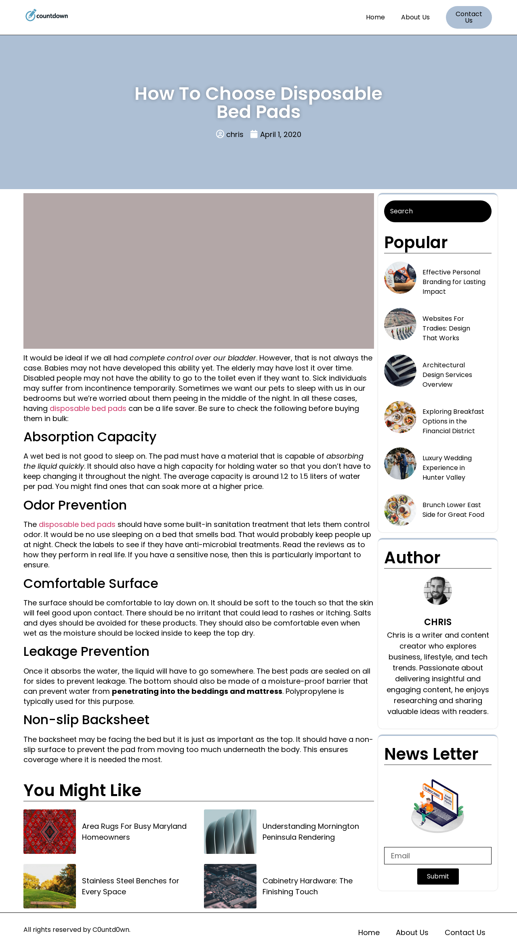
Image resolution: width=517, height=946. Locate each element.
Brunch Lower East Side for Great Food (453, 509)
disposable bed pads (88, 408)
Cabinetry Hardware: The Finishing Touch (308, 886)
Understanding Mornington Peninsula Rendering (311, 831)
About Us (415, 17)
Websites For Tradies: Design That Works (446, 328)
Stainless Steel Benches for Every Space (130, 886)
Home (375, 17)
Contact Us (465, 932)
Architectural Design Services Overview (447, 374)
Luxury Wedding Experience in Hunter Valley (447, 467)
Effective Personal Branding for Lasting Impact (453, 282)
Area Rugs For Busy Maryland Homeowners (134, 831)
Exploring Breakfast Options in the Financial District (453, 421)
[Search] (438, 211)
